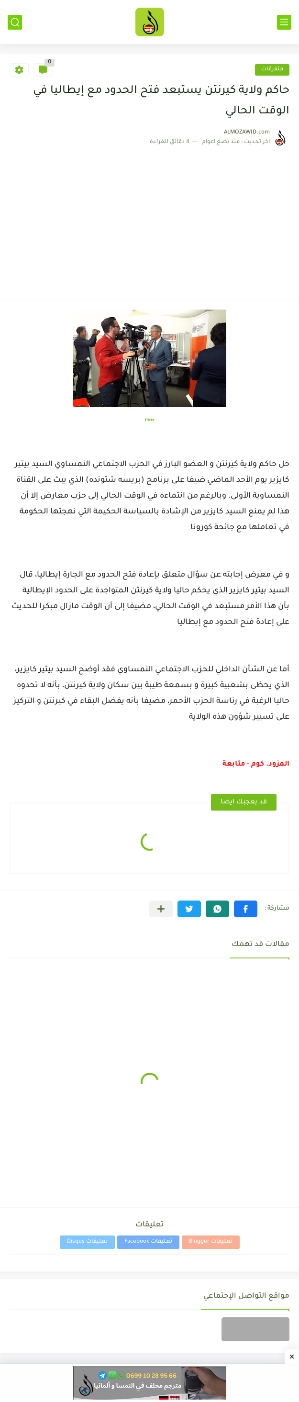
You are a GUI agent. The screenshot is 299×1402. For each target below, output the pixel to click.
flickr (150, 420)
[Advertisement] (149, 218)
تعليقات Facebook (148, 1242)
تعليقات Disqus (87, 1242)
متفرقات (272, 70)
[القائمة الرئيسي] (284, 22)
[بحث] (15, 22)
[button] (245, 909)
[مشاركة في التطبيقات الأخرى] (161, 909)
